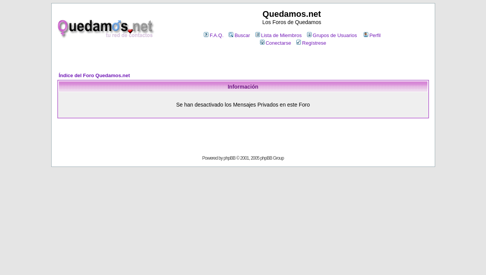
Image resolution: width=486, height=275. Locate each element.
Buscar (239, 35)
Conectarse (275, 43)
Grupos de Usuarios (332, 35)
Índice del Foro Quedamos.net (94, 75)
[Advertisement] (243, 60)
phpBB (230, 158)
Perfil (372, 35)
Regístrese (311, 43)
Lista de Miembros (278, 35)
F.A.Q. (213, 35)
